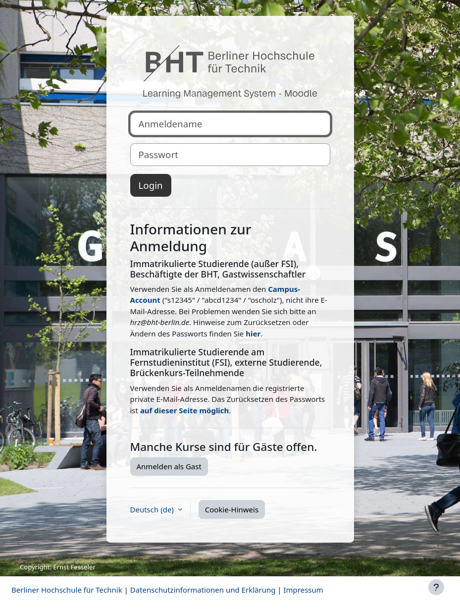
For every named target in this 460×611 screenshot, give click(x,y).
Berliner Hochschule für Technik (66, 590)
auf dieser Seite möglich (184, 410)
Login (151, 185)
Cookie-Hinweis (231, 509)
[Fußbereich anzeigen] (436, 587)
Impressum (303, 590)
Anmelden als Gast (169, 466)
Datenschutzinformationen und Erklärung (203, 590)
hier (253, 333)
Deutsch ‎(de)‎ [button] (153, 509)
